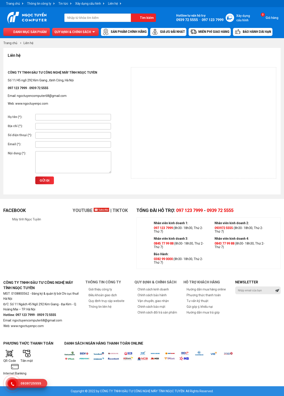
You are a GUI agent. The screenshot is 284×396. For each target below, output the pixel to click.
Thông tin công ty (39, 3)
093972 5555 (224, 228)
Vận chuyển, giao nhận (153, 301)
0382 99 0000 (163, 259)
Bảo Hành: (161, 254)
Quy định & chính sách (72, 32)
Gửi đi (44, 180)
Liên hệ (113, 3)
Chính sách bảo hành (152, 295)
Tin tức (63, 3)
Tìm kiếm (147, 18)
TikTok (120, 210)
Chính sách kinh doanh (153, 289)
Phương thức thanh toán (204, 295)
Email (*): (14, 144)
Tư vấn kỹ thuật (197, 301)
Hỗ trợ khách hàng (201, 282)
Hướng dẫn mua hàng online (206, 289)
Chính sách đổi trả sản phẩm (157, 312)
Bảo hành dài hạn (252, 31)
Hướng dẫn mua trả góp (203, 312)
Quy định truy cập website (106, 301)
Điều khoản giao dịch (103, 295)
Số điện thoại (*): (20, 135)
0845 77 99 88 (164, 243)
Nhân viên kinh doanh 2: (232, 223)
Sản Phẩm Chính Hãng (124, 31)
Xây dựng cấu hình (88, 3)
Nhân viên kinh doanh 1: (171, 223)
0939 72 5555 (220, 210)
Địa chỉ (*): (15, 126)
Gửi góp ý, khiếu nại (200, 306)
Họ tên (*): (15, 117)
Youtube (91, 210)
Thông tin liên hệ (100, 306)
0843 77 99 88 (224, 243)
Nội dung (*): (17, 153)
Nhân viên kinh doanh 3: (171, 238)
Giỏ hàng (269, 17)
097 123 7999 (189, 210)
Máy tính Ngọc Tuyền (26, 219)
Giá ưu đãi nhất (168, 31)
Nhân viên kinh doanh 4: (232, 238)
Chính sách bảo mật (151, 306)
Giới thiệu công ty (100, 289)
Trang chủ (13, 3)
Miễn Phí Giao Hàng (209, 31)
